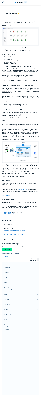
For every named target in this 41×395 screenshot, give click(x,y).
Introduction (7, 265)
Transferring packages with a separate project (13, 234)
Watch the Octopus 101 (7, 195)
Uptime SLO (6, 238)
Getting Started (28, 187)
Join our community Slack (9, 213)
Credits (5, 324)
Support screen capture (8, 223)
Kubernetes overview (23, 189)
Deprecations (6, 329)
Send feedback (6, 249)
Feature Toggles (7, 304)
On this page (20, 6)
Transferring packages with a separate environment (14, 230)
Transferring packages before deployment (12, 226)
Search (5, 331)
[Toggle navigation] (38, 2)
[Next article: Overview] (34, 259)
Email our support (7, 212)
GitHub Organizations (8, 326)
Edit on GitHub (5, 256)
